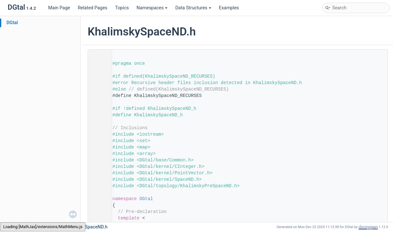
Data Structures (193, 8)
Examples (229, 8)
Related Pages (92, 8)
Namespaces (152, 8)
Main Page (59, 8)
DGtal (12, 22)
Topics (122, 8)
